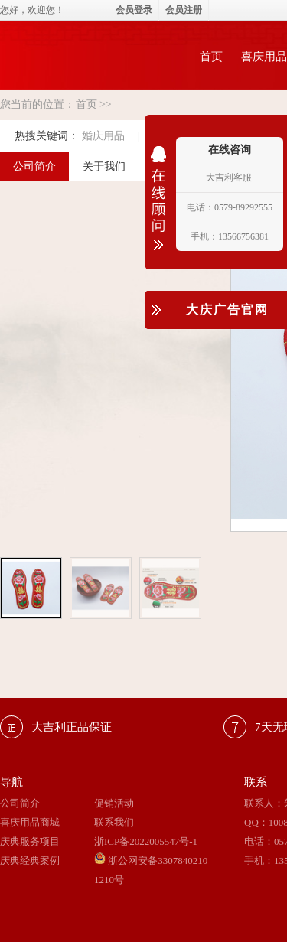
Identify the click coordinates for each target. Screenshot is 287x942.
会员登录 (134, 10)
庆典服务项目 (30, 841)
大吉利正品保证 (71, 727)
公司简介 (20, 803)
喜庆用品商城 (30, 822)
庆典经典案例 (30, 860)
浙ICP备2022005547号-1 (145, 841)
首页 (211, 57)
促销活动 (114, 803)
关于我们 (104, 166)
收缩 (158, 208)
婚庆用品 (103, 136)
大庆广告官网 (227, 309)
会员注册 (183, 10)
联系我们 (114, 822)
